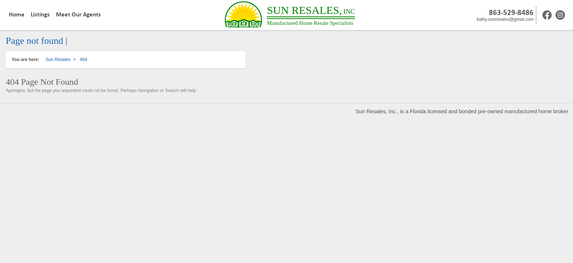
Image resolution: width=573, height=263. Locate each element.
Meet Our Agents (78, 14)
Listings (40, 14)
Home (16, 14)
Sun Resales (58, 59)
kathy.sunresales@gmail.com (505, 19)
